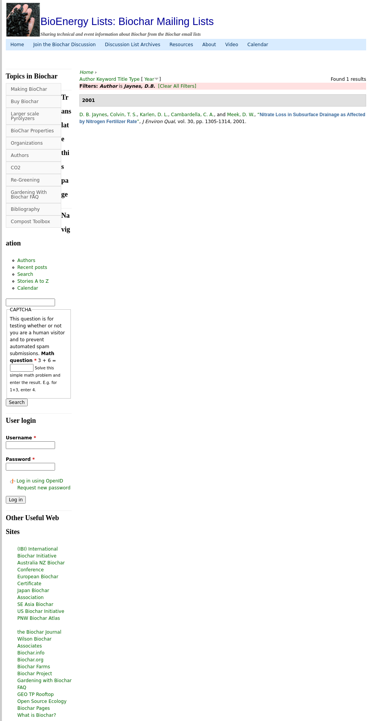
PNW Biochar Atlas (38, 618)
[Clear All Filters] (177, 86)
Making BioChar (29, 89)
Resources (181, 44)
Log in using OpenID (40, 481)
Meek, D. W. (240, 114)
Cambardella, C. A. (192, 114)
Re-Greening (25, 180)
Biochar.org (30, 660)
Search (25, 274)
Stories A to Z (33, 281)
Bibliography (25, 209)
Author (87, 79)
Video (231, 44)
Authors (20, 155)
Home (17, 44)
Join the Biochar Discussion (64, 44)
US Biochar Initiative (40, 611)
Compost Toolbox (30, 221)
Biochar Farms (33, 666)
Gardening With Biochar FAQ (29, 195)
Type (134, 79)
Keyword (106, 79)
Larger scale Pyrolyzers (25, 116)
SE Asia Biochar (35, 604)
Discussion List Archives (133, 44)
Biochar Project (34, 673)
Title (123, 79)
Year (149, 79)
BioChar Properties (32, 131)
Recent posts (32, 267)
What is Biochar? (36, 715)
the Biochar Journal (39, 632)
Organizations (27, 143)
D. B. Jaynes (93, 114)
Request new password (43, 488)
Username (21, 438)
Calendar (258, 44)
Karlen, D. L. (154, 114)
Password (20, 459)
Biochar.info (31, 653)
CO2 (15, 167)
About (209, 44)
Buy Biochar (25, 101)
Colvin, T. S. (123, 114)
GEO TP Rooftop (35, 694)
